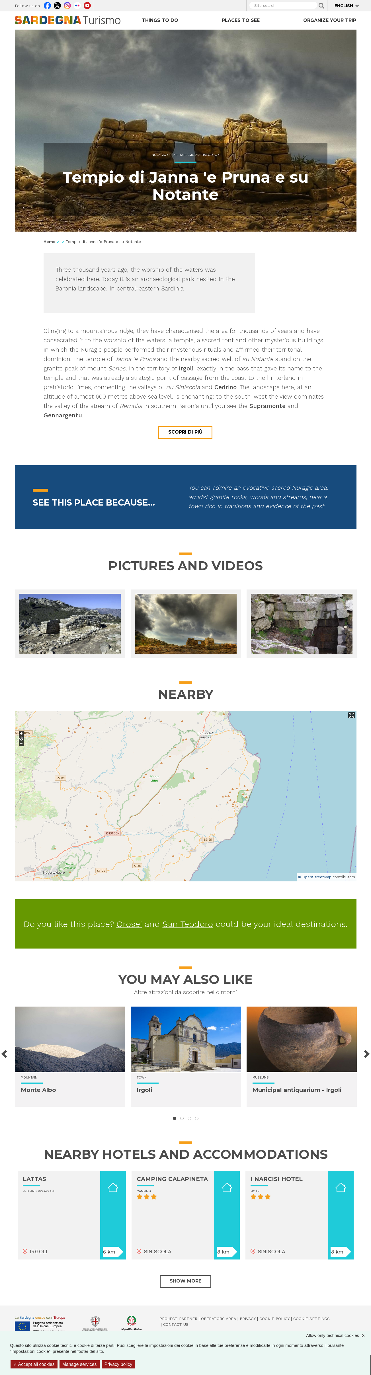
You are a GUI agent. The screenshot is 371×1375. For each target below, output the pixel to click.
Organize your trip (329, 20)
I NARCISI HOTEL (277, 1179)
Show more (185, 1281)
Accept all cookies (34, 1364)
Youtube (87, 5)
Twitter (57, 5)
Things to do (160, 20)
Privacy (248, 1318)
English (344, 5)
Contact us (175, 1324)
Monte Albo (38, 1090)
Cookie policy (274, 1318)
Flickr (77, 5)
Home (50, 241)
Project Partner (178, 1318)
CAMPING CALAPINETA (172, 1179)
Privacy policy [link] (118, 1364)
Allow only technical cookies (338, 1335)
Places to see (241, 20)
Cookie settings (311, 1318)
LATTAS (34, 1179)
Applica (321, 5)
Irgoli (144, 1090)
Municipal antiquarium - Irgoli (297, 1090)
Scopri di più (185, 432)
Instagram (67, 5)
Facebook (47, 5)
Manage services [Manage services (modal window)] (79, 1364)
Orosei (129, 924)
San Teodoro (188, 924)
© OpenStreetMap (314, 877)
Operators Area (218, 1318)
